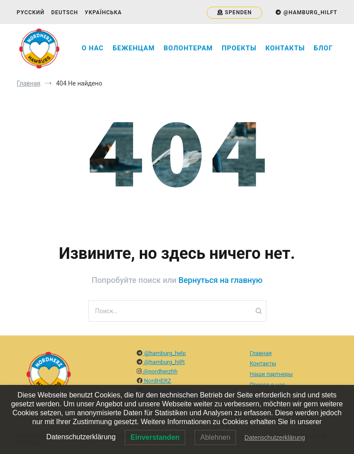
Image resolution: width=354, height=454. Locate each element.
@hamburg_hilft (163, 362)
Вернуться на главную (221, 280)
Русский (31, 12)
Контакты (285, 48)
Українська (103, 12)
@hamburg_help (164, 353)
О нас (92, 48)
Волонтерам (188, 48)
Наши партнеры (271, 374)
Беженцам (134, 48)
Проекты (239, 48)
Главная (261, 353)
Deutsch (64, 12)
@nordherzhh (159, 371)
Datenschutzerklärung (274, 437)
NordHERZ (156, 380)
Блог (323, 48)
